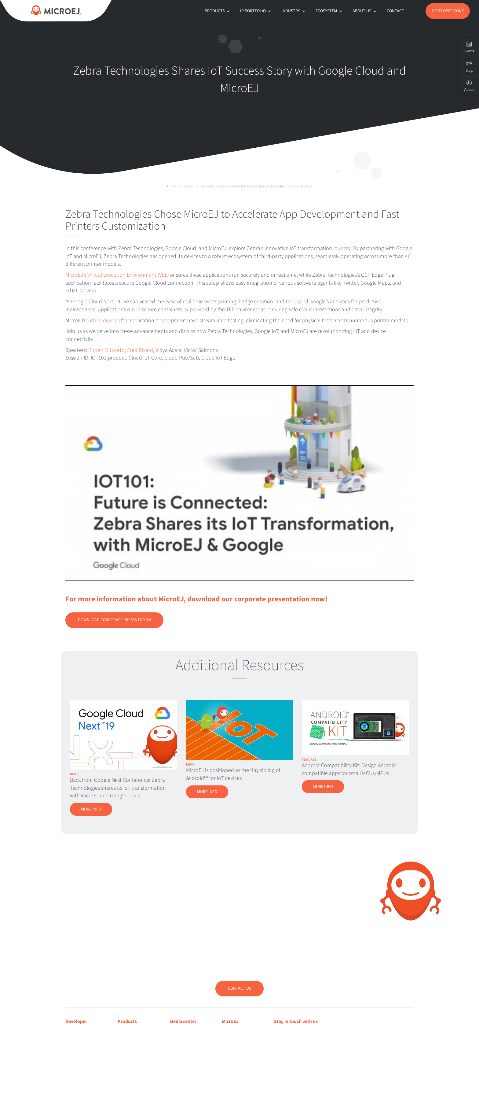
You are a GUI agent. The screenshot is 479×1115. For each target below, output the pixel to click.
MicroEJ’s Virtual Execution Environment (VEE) (117, 275)
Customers (232, 1047)
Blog (226, 1040)
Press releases (183, 1040)
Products (218, 11)
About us (365, 11)
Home (171, 186)
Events (468, 47)
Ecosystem (329, 11)
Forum (72, 1047)
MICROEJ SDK (131, 1040)
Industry (293, 11)
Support (73, 1040)
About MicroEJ (236, 1032)
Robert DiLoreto (106, 350)
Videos (189, 186)
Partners (230, 1055)
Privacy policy (190, 1102)
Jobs (226, 1063)
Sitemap (209, 1102)
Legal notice (168, 1102)
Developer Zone (448, 11)
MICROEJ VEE (131, 1032)
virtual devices (103, 320)
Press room (181, 1047)
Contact (395, 11)
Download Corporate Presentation (114, 620)
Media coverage (185, 1032)
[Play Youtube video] (239, 483)
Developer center (82, 1032)
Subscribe (295, 1046)
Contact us (239, 988)
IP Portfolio (256, 11)
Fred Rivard (140, 350)
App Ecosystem (133, 1047)
